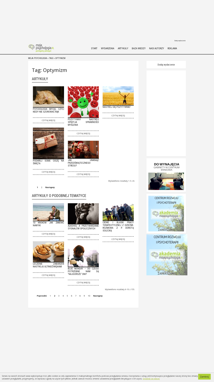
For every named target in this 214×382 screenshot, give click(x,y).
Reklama (172, 48)
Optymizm (60, 58)
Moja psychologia (37, 58)
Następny (50, 187)
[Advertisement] (107, 19)
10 (89, 295)
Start (94, 48)
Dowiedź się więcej (151, 378)
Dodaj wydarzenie (180, 41)
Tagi (51, 58)
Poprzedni (42, 295)
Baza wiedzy (139, 48)
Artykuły (123, 48)
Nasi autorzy (156, 48)
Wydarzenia (107, 48)
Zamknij (204, 376)
